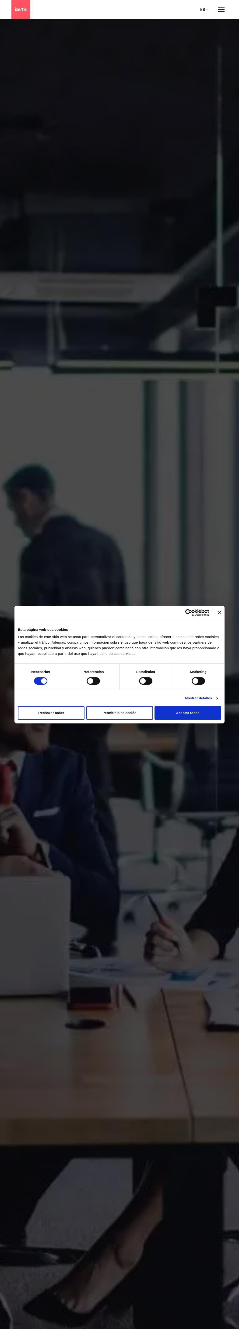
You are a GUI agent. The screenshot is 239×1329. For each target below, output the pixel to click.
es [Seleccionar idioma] (202, 9)
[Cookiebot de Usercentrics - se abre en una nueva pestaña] (188, 612)
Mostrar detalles (198, 698)
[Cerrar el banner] (219, 612)
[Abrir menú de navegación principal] (221, 9)
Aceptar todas (187, 713)
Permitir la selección (119, 713)
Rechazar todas (51, 713)
